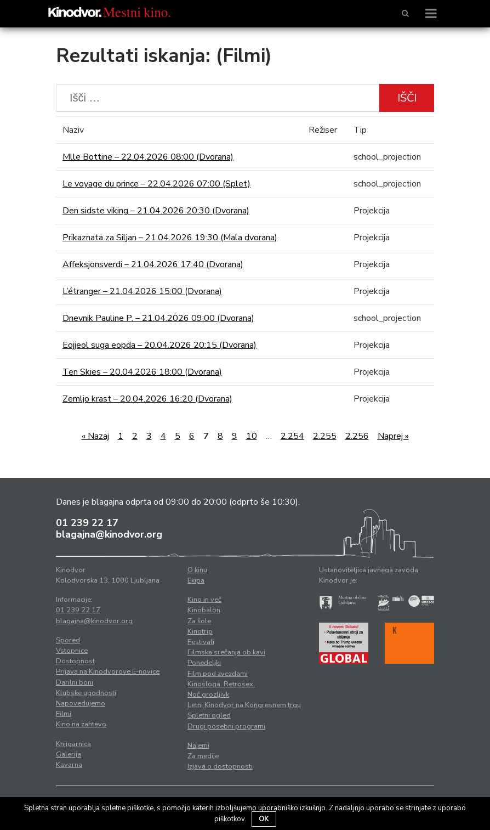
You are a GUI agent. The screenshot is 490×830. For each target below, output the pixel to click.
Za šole (199, 621)
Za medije (203, 756)
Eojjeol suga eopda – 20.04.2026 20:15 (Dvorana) (159, 345)
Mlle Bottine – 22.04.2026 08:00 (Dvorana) (147, 157)
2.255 (325, 436)
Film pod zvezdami (217, 674)
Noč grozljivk (208, 694)
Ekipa (195, 580)
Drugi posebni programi (226, 726)
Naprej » (393, 436)
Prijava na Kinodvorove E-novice (107, 671)
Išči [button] (407, 98)
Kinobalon (203, 610)
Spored (68, 640)
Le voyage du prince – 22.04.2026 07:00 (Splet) (156, 184)
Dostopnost (75, 661)
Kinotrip (200, 631)
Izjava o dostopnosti (220, 766)
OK (264, 819)
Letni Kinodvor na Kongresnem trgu (244, 705)
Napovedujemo (80, 703)
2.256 (357, 436)
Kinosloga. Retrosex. (221, 684)
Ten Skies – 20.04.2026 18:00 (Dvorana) (142, 372)
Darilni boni (74, 682)
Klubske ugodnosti (86, 693)
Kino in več (204, 600)
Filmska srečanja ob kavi (226, 652)
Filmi (63, 714)
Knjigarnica (73, 744)
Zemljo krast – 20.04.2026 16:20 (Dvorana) (147, 399)
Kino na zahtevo (81, 724)
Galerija (68, 754)
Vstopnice (72, 651)
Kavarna (69, 765)
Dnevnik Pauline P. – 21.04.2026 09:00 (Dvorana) (158, 318)
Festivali (200, 642)
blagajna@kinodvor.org (109, 534)
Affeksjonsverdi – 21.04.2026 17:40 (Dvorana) (152, 264)
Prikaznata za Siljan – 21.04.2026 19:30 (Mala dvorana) (169, 238)
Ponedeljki (204, 663)
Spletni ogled (209, 715)
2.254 (292, 436)
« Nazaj (95, 436)
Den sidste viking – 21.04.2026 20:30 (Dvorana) (155, 211)
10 (251, 436)
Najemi (198, 745)
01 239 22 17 (87, 522)
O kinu (197, 570)
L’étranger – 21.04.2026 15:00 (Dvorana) (142, 291)
